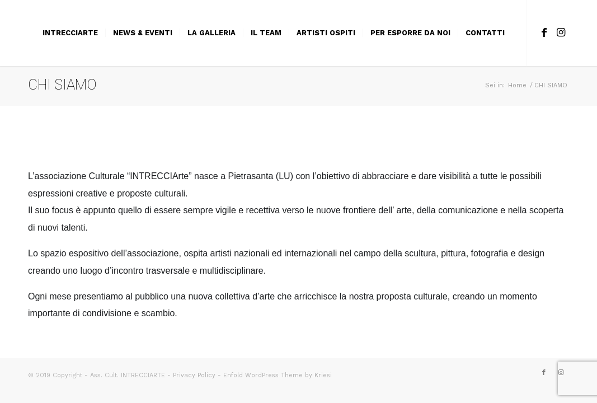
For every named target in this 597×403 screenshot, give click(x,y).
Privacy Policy (194, 375)
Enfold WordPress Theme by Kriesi (277, 375)
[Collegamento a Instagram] (560, 32)
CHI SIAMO (62, 84)
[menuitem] (70, 33)
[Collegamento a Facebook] (543, 32)
